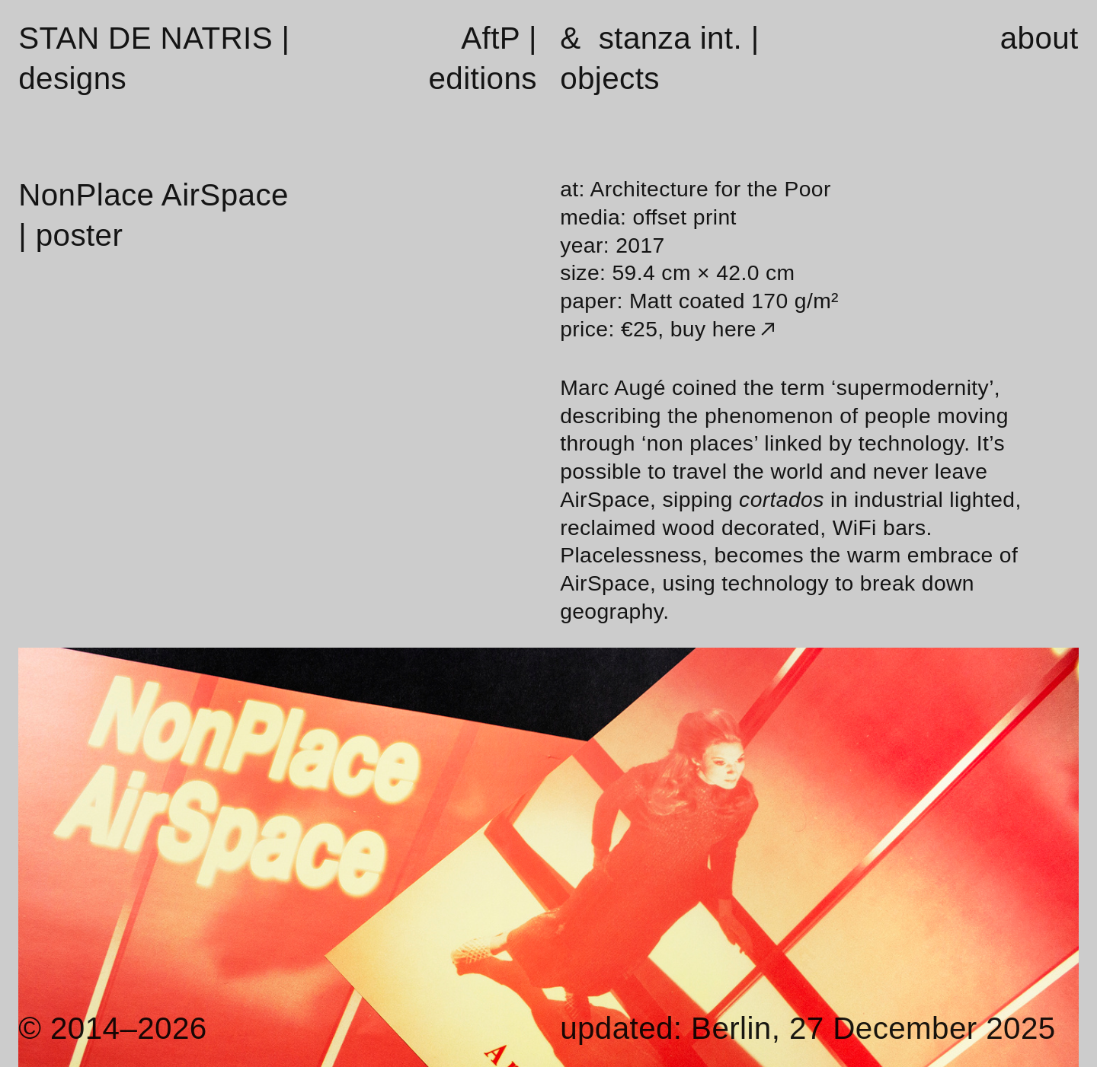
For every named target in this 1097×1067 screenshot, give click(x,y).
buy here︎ (725, 329)
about (1039, 38)
